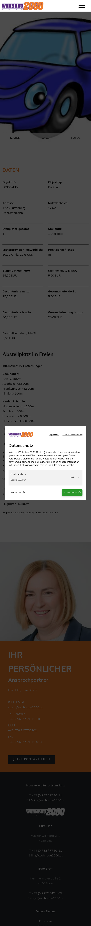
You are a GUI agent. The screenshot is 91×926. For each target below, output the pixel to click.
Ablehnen (17, 492)
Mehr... (75, 477)
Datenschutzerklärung (72, 435)
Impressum (54, 435)
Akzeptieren (72, 492)
